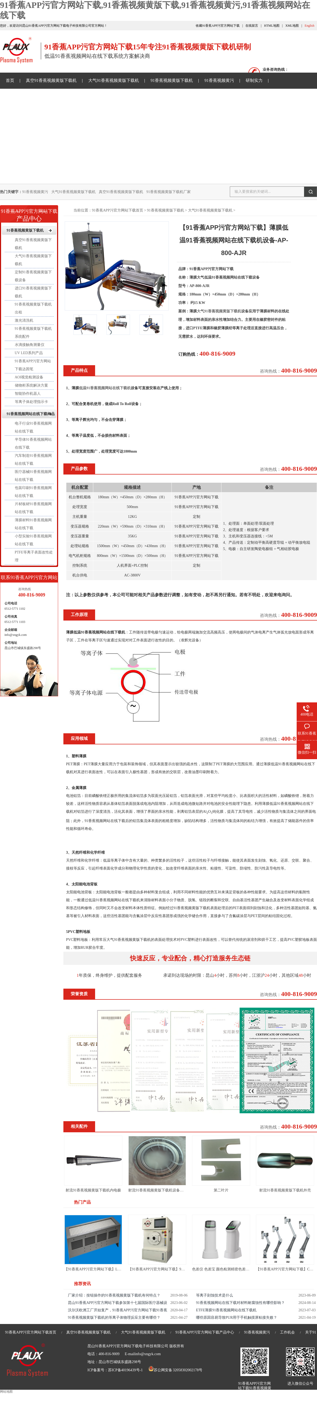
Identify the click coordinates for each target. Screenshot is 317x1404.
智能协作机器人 (28, 394)
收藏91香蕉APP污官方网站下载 (218, 25)
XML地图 (292, 25)
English (309, 25)
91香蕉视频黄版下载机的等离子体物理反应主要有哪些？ (114, 1318)
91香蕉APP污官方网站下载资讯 (35, 96)
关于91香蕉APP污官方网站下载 (171, 96)
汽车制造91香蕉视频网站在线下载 (33, 460)
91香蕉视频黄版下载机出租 (33, 308)
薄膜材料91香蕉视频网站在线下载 (33, 524)
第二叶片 (221, 1190)
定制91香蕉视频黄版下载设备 (33, 276)
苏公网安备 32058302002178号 (175, 1370)
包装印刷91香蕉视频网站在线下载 (33, 492)
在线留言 (251, 25)
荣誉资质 (79, 994)
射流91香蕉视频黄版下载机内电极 (93, 1190)
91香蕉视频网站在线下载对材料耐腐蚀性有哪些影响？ (240, 1303)
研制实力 (254, 80)
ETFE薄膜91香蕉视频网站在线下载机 (226, 1310)
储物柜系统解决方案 (31, 385)
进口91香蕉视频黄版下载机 (33, 292)
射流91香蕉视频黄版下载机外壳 (285, 1190)
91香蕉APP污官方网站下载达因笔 (33, 365)
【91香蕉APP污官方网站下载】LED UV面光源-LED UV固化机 (115, 1269)
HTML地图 (271, 25)
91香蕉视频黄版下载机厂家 (168, 192)
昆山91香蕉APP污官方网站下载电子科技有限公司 (127, 1346)
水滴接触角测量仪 (29, 345)
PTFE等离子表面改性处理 (34, 556)
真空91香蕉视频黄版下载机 (51, 80)
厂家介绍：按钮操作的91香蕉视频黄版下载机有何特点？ (114, 1295)
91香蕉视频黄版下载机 (172, 80)
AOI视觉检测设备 (29, 377)
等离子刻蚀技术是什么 (214, 1295)
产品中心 (29, 213)
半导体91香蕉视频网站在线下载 (33, 443)
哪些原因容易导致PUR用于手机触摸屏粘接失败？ (236, 1318)
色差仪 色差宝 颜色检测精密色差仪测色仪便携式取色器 (237, 1269)
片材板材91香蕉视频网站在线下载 (33, 508)
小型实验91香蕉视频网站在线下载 (33, 540)
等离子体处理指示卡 (31, 402)
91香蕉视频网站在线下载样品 (103, 96)
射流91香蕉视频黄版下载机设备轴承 (157, 1190)
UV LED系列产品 (29, 353)
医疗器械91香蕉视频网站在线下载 (33, 476)
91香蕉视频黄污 (219, 80)
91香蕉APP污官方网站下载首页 (117, 210)
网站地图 (6, 1391)
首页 (10, 80)
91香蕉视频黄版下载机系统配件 (33, 333)
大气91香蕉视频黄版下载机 (113, 80)
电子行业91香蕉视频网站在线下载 (33, 427)
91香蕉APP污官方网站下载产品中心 (204, 1332)
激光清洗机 (24, 320)
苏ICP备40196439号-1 (125, 1370)
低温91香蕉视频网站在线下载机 (105, 388)
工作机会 (287, 1332)
